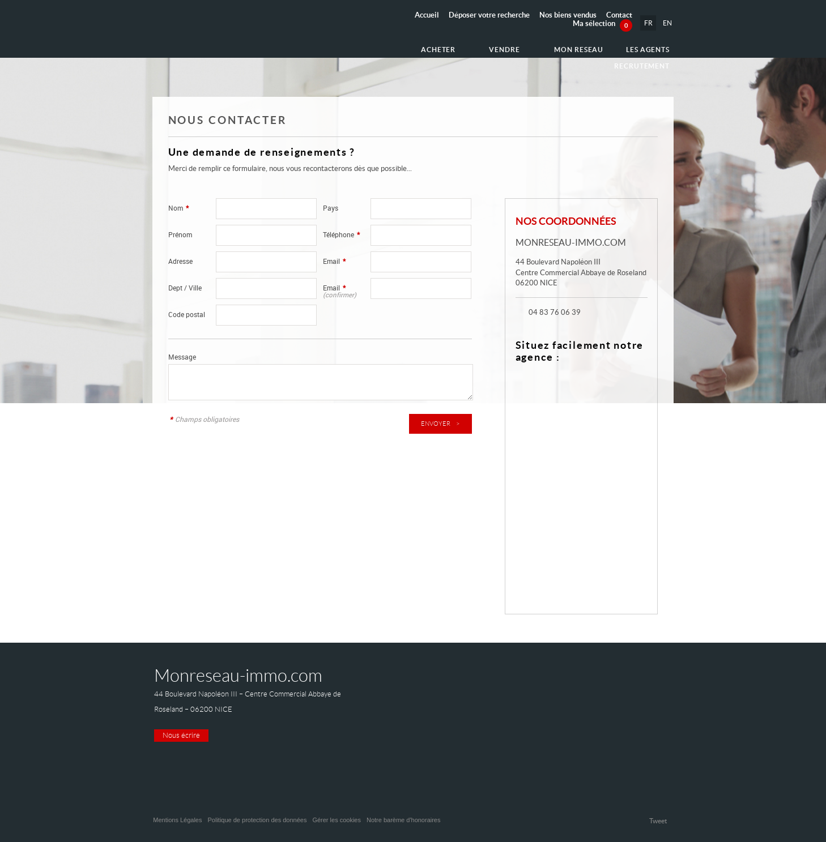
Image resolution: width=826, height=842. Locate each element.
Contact (619, 15)
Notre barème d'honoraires (404, 820)
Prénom (180, 234)
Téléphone (341, 234)
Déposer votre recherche (489, 15)
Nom (178, 208)
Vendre (445, 46)
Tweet (658, 820)
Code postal (186, 314)
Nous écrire (181, 736)
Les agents (578, 46)
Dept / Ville (185, 288)
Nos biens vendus (568, 15)
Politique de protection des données (256, 820)
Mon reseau (514, 46)
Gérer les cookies (336, 820)
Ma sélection (602, 23)
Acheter (384, 46)
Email (334, 261)
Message (182, 357)
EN (666, 23)
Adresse (180, 261)
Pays (330, 208)
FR (647, 23)
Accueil (427, 15)
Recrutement (644, 46)
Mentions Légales (177, 820)
